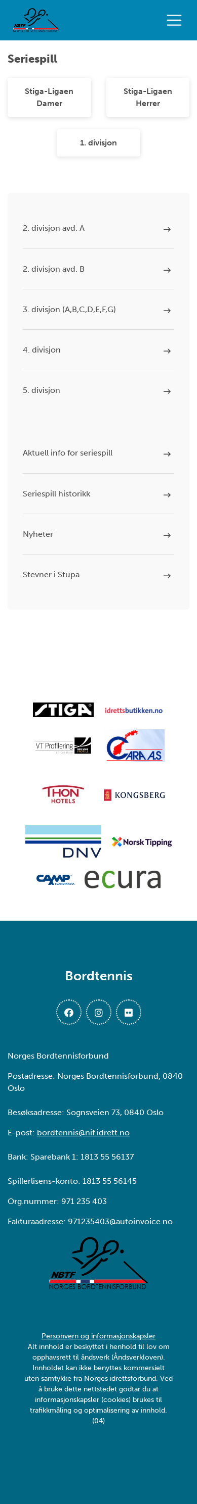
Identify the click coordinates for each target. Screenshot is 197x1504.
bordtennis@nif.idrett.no (83, 1132)
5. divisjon (41, 390)
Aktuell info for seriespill (67, 453)
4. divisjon (42, 350)
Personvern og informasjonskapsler (98, 1336)
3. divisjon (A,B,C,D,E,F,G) (69, 309)
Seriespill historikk (56, 493)
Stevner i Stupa (51, 574)
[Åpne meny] (176, 20)
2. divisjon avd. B (54, 269)
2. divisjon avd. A (54, 228)
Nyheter (38, 534)
